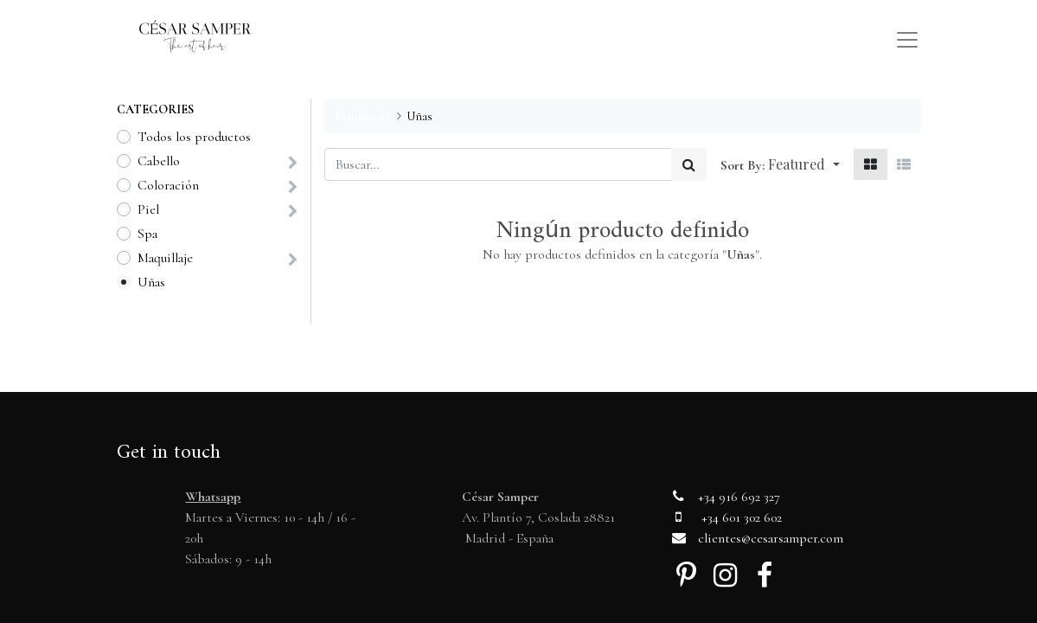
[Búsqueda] (689, 164)
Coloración (168, 185)
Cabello (159, 161)
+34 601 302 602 (741, 517)
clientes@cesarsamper (757, 538)
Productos (362, 116)
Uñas (151, 282)
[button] (803, 164)
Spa (147, 233)
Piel (148, 209)
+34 (708, 496)
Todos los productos (194, 136)
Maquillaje (165, 258)
